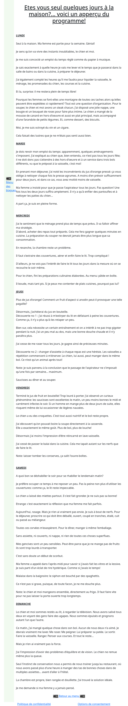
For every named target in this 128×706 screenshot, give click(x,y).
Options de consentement (94, 704)
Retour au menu (69, 696)
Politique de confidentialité (34, 704)
